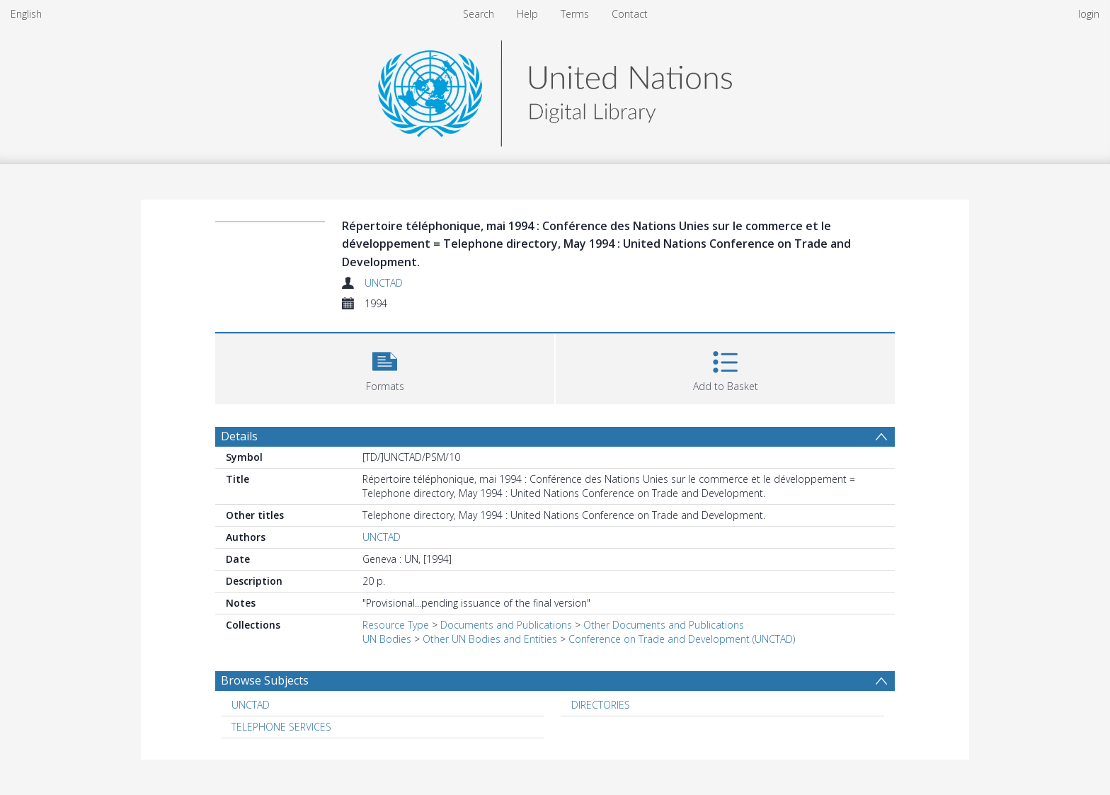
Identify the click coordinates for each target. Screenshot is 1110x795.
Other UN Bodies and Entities (490, 639)
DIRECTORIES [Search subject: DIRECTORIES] (600, 704)
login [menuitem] (1088, 14)
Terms (575, 14)
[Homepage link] (555, 89)
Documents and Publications (506, 624)
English (26, 14)
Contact (630, 14)
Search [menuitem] (478, 14)
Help (527, 14)
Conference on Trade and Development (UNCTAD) (681, 639)
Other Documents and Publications (663, 624)
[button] (384, 367)
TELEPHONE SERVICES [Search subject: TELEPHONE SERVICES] (281, 726)
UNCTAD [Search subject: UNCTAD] (250, 704)
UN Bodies (386, 639)
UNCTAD (384, 283)
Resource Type (395, 624)
